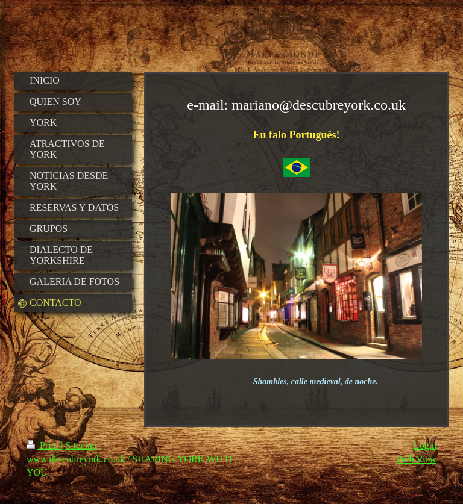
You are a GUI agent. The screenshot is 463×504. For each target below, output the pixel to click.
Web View (416, 459)
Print (44, 445)
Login (425, 445)
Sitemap (80, 445)
